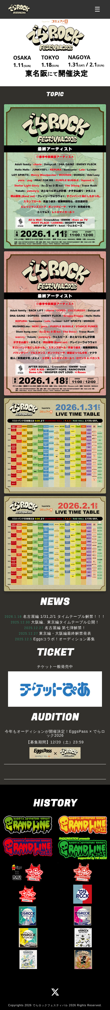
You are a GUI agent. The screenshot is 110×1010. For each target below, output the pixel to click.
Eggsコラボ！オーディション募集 (64, 639)
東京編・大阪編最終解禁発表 (65, 633)
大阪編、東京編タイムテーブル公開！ (65, 622)
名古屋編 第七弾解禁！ (65, 628)
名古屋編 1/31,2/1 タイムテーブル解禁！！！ (64, 616)
